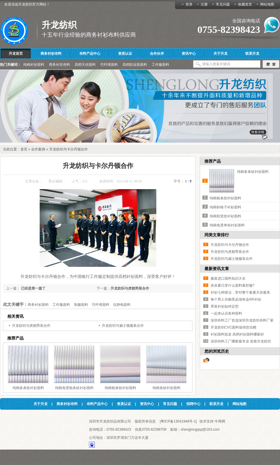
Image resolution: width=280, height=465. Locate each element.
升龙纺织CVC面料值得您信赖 (233, 327)
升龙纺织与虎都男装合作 (130, 288)
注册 (204, 4)
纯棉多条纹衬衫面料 (28, 388)
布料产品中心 (97, 404)
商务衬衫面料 (38, 305)
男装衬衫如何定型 (225, 306)
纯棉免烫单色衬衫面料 (227, 225)
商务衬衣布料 (59, 65)
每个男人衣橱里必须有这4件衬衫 (236, 299)
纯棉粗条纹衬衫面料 (120, 388)
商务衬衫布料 (67, 404)
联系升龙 (216, 404)
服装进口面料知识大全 (228, 278)
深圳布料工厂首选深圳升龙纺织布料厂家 (242, 320)
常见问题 (223, 4)
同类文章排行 (216, 234)
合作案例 (38, 149)
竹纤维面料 (109, 65)
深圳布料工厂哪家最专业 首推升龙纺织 (241, 341)
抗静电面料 (122, 305)
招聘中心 (193, 404)
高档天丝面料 (85, 65)
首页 (23, 149)
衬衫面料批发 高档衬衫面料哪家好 (237, 334)
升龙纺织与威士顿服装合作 (123, 326)
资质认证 (124, 404)
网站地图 (267, 4)
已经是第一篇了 (33, 288)
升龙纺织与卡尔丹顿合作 (68, 149)
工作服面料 (160, 65)
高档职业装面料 (135, 65)
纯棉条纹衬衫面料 (167, 388)
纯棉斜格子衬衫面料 (225, 207)
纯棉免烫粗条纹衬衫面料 (74, 388)
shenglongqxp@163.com (200, 429)
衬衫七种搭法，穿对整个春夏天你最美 (240, 292)
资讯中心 (147, 404)
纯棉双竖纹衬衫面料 (225, 216)
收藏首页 (245, 4)
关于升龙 (41, 404)
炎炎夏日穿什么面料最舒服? (233, 285)
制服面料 (81, 305)
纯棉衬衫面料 (33, 65)
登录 (189, 4)
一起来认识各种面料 (226, 313)
